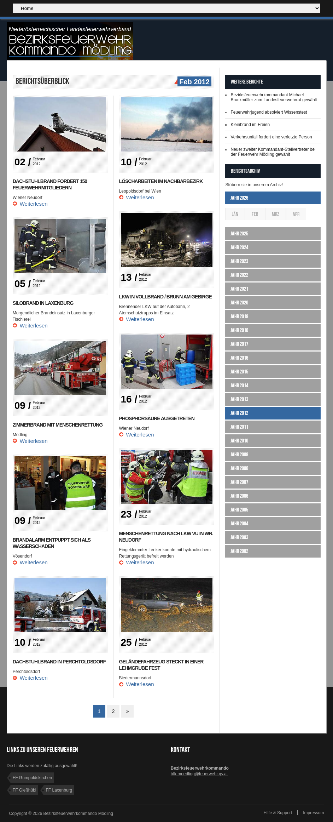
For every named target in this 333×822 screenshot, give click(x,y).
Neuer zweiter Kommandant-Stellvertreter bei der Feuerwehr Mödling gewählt (272, 152)
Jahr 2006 (239, 496)
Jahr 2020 (239, 302)
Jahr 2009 (239, 454)
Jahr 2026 (239, 198)
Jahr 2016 (239, 358)
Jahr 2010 (239, 441)
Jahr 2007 (239, 482)
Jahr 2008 (239, 468)
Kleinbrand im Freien (250, 124)
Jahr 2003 (239, 537)
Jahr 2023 (239, 261)
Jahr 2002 (239, 551)
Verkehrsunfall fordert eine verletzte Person (271, 137)
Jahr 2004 (239, 523)
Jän (235, 214)
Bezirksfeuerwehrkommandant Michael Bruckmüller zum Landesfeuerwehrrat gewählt (273, 97)
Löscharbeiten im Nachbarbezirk (161, 181)
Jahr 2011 (239, 427)
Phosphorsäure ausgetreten (156, 418)
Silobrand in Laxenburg (43, 303)
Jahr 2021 (239, 289)
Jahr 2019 (239, 316)
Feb (255, 214)
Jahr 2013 (239, 399)
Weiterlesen (34, 204)
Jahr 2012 (239, 413)
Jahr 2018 (239, 330)
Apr (296, 214)
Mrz (275, 214)
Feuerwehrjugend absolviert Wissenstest (268, 112)
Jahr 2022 (239, 275)
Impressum (313, 812)
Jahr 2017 (239, 344)
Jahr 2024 (239, 247)
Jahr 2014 (239, 385)
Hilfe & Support (277, 812)
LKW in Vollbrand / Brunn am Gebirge (165, 296)
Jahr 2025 (239, 233)
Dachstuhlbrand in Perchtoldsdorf (59, 661)
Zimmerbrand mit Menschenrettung (58, 425)
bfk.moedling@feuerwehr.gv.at (199, 773)
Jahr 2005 (239, 510)
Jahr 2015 (239, 372)
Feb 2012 (193, 82)
